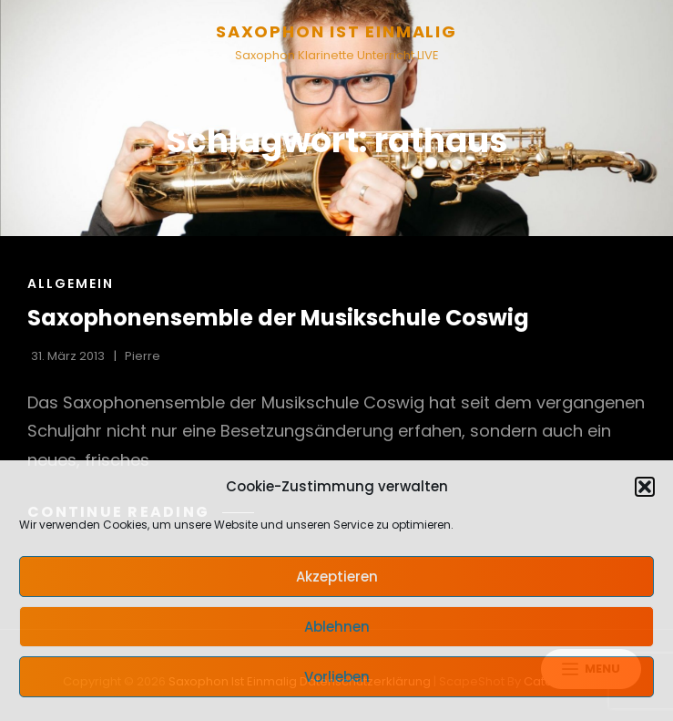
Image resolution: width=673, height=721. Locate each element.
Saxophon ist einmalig (336, 31)
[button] (645, 487)
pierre (142, 356)
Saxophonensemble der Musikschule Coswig (278, 318)
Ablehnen (337, 626)
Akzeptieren (337, 576)
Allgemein (70, 283)
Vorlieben (337, 676)
